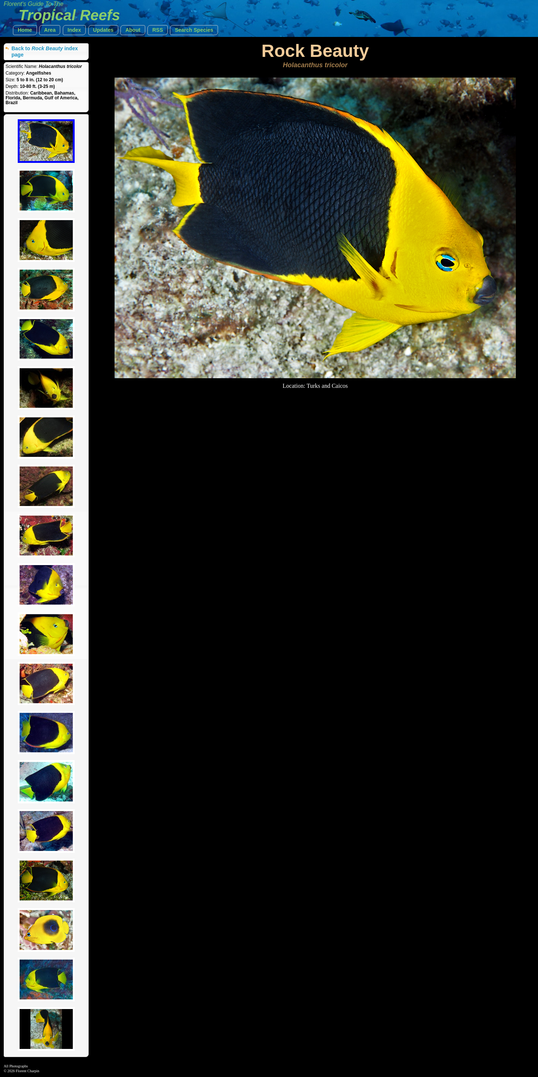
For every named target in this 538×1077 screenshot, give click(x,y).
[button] (25, 30)
